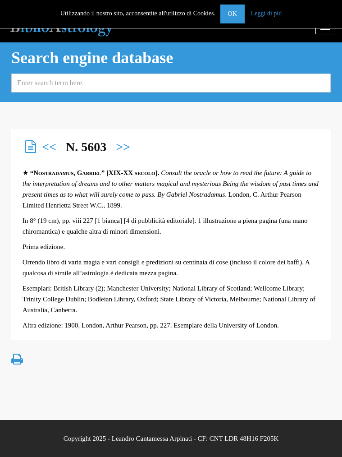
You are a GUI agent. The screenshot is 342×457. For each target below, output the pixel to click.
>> (123, 147)
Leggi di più (266, 13)
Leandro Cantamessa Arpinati (152, 438)
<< (49, 147)
